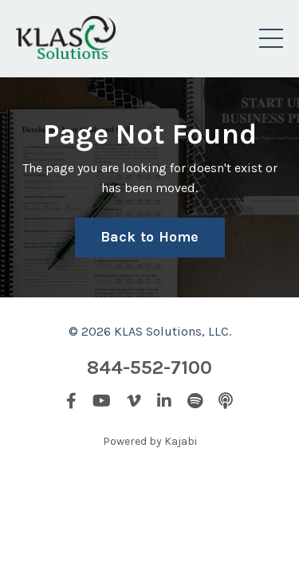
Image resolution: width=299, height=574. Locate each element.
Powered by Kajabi (150, 441)
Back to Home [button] (149, 237)
